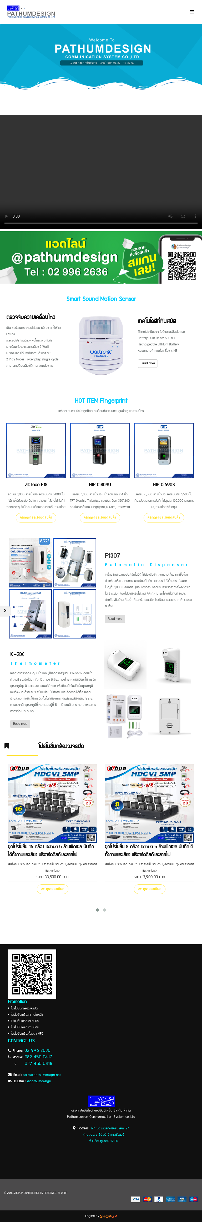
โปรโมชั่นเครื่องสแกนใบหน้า (26, 1015)
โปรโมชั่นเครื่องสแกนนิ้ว (24, 1021)
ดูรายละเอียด (52, 889)
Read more (148, 363)
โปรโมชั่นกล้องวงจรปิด (23, 1008)
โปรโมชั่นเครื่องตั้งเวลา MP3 (26, 1034)
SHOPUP (62, 1193)
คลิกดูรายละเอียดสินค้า (36, 517)
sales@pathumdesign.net (42, 1075)
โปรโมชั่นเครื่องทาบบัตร (25, 1027)
